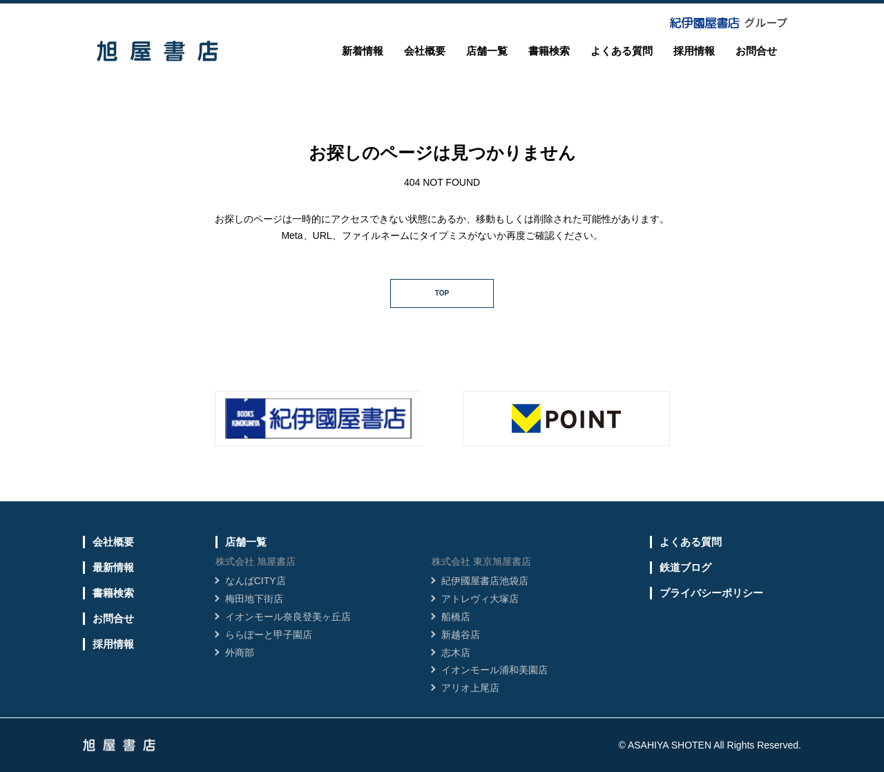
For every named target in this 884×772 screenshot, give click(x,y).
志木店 (455, 652)
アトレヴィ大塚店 (480, 598)
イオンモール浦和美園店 (494, 669)
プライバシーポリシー (711, 593)
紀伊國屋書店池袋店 (484, 580)
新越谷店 (460, 634)
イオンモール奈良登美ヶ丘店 (288, 616)
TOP (442, 293)
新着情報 (362, 51)
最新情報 (113, 567)
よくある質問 (621, 51)
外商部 (239, 652)
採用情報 (694, 51)
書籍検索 (549, 51)
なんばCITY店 (255, 580)
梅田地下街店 (254, 598)
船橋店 (455, 616)
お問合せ (756, 51)
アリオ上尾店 (470, 687)
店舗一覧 (487, 51)
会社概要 (424, 51)
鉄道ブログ (685, 567)
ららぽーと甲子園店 (268, 634)
